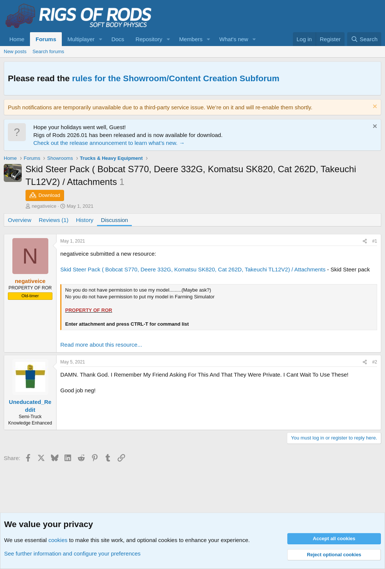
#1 (374, 241)
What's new (233, 39)
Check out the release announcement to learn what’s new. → (109, 143)
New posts (15, 51)
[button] (100, 39)
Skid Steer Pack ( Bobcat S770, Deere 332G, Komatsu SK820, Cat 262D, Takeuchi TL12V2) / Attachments (192, 269)
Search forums (48, 51)
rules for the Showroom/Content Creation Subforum (175, 78)
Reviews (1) (54, 220)
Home (16, 39)
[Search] (364, 39)
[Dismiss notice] (374, 107)
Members (191, 39)
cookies (57, 540)
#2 (374, 362)
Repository (149, 39)
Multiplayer (81, 39)
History (85, 220)
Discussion (114, 220)
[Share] (365, 241)
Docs (117, 39)
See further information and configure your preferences (72, 553)
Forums (46, 39)
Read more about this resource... (101, 344)
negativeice (44, 206)
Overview (19, 220)
